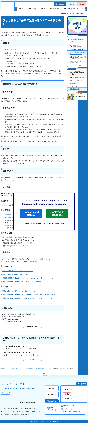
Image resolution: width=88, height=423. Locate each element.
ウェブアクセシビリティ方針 (10, 388)
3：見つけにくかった (37, 355)
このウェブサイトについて (9, 384)
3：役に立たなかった (33, 349)
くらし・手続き (74, 86)
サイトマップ (6, 393)
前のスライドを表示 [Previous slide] (16, 9)
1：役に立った (8, 349)
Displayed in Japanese (57, 213)
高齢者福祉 (73, 83)
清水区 (67, 398)
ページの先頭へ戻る (44, 375)
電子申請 (50, 177)
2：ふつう (20, 349)
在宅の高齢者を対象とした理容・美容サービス (78, 58)
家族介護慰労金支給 (75, 46)
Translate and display (31, 213)
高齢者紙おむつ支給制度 (76, 49)
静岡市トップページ (5, 368)
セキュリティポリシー (28, 388)
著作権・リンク (24, 384)
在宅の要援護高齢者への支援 (77, 40)
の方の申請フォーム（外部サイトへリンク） (17, 271)
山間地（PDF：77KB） (8, 73)
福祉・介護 (24, 368)
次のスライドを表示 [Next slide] (86, 9)
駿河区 (67, 394)
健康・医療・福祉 (74, 89)
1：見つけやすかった (10, 355)
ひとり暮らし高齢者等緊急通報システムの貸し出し (78, 53)
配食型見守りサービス (76, 62)
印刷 (64, 13)
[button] (60, 4)
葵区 (66, 389)
